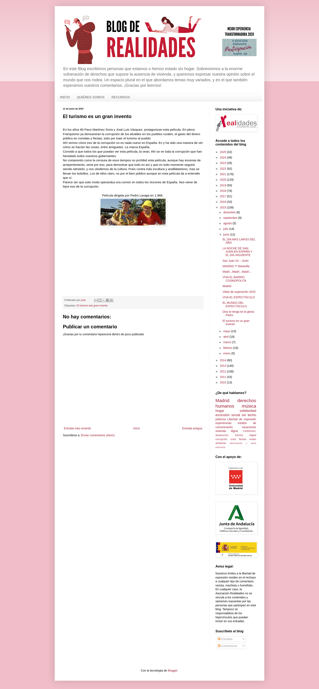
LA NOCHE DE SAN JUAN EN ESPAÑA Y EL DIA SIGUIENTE (237, 252)
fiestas (242, 439)
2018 (223, 190)
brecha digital (245, 435)
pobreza (220, 419)
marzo (227, 342)
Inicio (136, 428)
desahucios (221, 435)
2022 (223, 168)
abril (226, 336)
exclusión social (227, 415)
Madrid (227, 286)
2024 (223, 157)
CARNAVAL (249, 431)
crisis (233, 439)
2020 (223, 179)
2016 (223, 201)
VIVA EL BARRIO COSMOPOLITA (234, 279)
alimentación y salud (243, 443)
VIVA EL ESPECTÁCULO (239, 297)
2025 (223, 152)
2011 (223, 377)
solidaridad (248, 411)
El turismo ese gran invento (92, 305)
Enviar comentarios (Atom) (98, 435)
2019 (223, 185)
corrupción (221, 439)
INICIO (65, 97)
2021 (223, 174)
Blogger (172, 670)
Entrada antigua (192, 428)
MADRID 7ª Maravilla (236, 266)
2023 (223, 163)
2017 (223, 196)
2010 (223, 382)
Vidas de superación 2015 (239, 291)
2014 (223, 360)
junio (226, 234)
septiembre (230, 217)
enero (227, 353)
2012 (223, 371)
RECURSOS (120, 97)
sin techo (249, 415)
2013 (223, 365)
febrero (228, 347)
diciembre (229, 212)
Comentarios (227, 646)
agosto (228, 223)
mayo (227, 331)
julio (226, 228)
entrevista (220, 447)
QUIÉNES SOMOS (91, 97)
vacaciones (249, 427)
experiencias (223, 423)
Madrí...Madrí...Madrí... (237, 271)
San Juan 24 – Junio (236, 260)
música (249, 406)
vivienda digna (226, 431)
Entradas (225, 639)
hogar (219, 411)
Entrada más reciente (77, 428)
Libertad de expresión (241, 419)
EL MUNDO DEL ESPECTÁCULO (235, 304)
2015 (223, 207)
